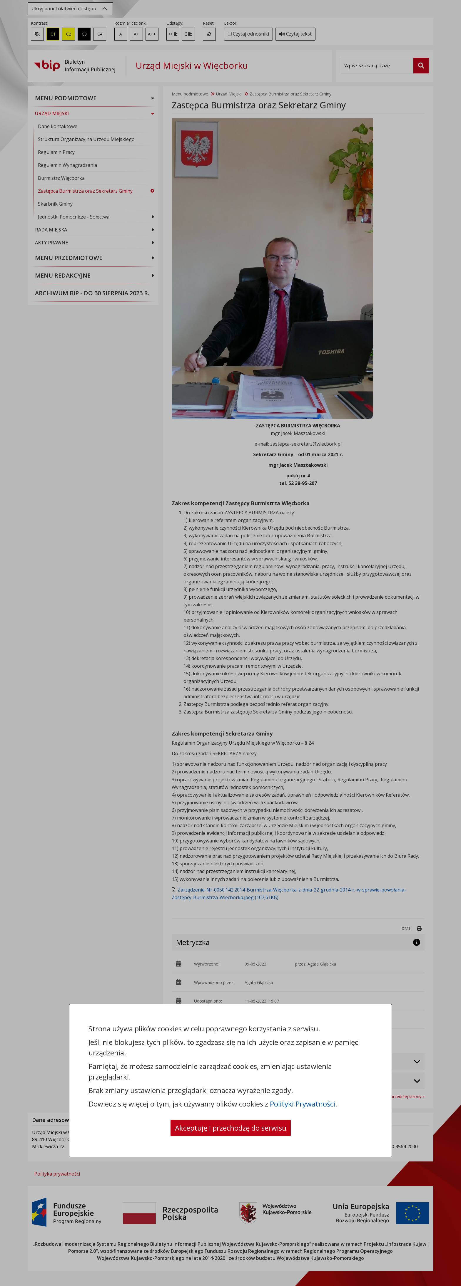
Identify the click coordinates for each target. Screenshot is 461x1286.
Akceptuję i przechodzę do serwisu (230, 1128)
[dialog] (230, 643)
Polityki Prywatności (302, 1104)
